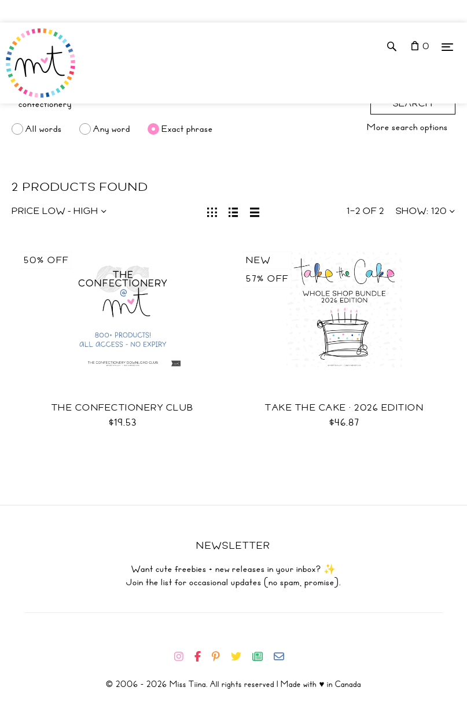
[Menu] (447, 46)
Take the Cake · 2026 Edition (344, 408)
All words (43, 129)
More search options (407, 127)
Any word (111, 129)
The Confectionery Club (123, 408)
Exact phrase (187, 129)
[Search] (185, 104)
